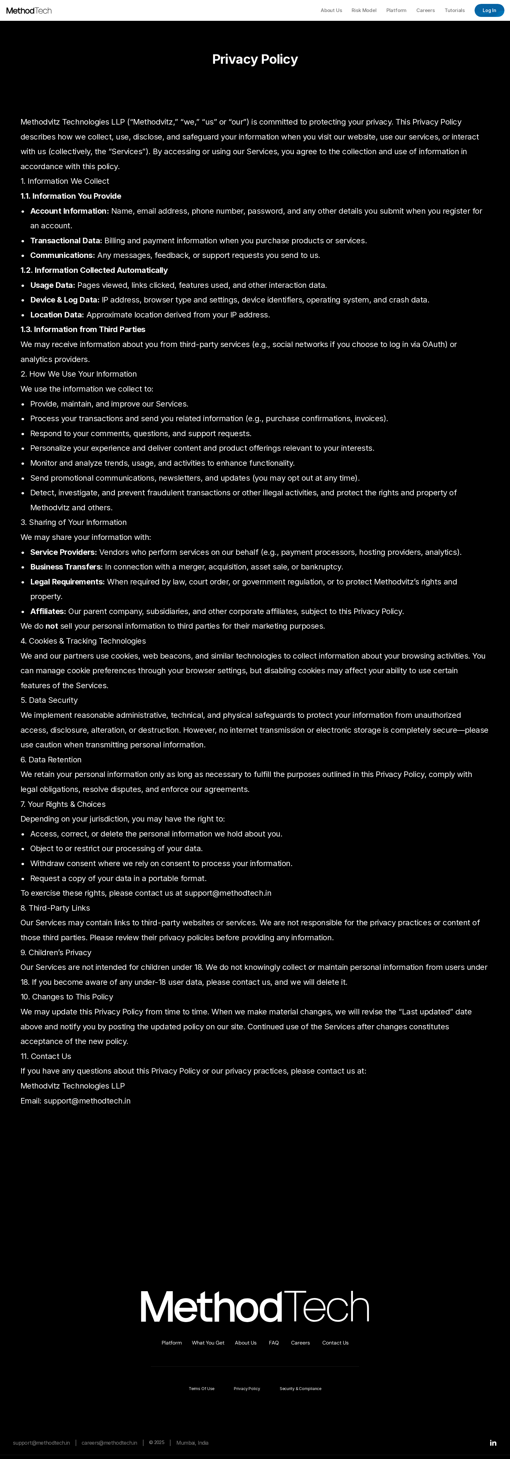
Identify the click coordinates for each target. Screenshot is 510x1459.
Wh (196, 1342)
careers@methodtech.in (109, 1442)
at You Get (212, 1342)
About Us (246, 1342)
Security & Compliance (300, 1388)
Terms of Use (202, 1388)
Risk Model (364, 10)
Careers (300, 1342)
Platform (172, 1342)
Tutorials (455, 10)
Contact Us (335, 1342)
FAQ (274, 1342)
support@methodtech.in (41, 1442)
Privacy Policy (247, 1388)
